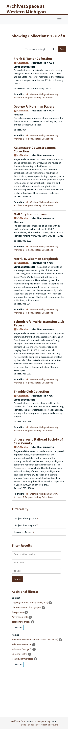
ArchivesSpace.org (41, 721)
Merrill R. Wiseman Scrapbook (36, 258)
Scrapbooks (18, 612)
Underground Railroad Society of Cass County (38, 441)
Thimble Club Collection (31, 391)
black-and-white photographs (27, 607)
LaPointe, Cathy (20, 653)
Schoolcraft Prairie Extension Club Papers (39, 323)
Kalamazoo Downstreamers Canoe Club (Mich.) (35, 639)
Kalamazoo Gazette (22, 644)
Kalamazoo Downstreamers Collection (35, 149)
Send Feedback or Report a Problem (39, 724)
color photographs (21, 621)
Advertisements (20, 616)
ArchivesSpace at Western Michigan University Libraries (29, 11)
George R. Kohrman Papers (34, 106)
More (18, 627)
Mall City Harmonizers (30, 214)
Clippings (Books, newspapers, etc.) (30, 602)
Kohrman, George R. (22, 649)
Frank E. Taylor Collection (33, 58)
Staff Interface (18, 721)
